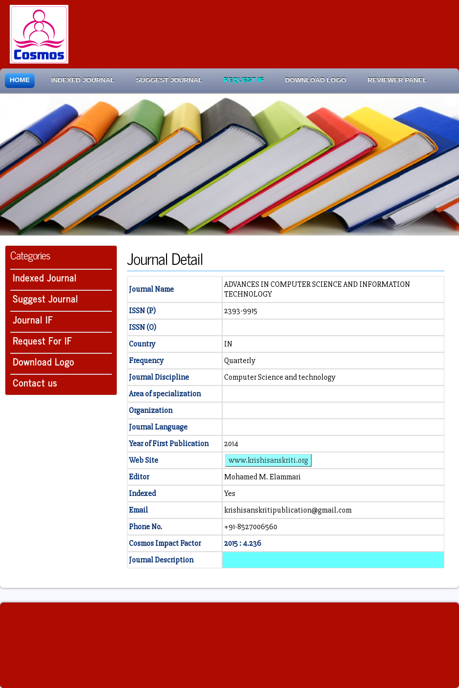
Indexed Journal (83, 80)
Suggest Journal (169, 80)
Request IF (243, 80)
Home (20, 80)
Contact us (35, 382)
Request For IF (42, 340)
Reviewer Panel (397, 80)
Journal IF (33, 319)
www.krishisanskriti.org (268, 460)
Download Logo (315, 80)
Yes (229, 493)
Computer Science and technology (279, 377)
